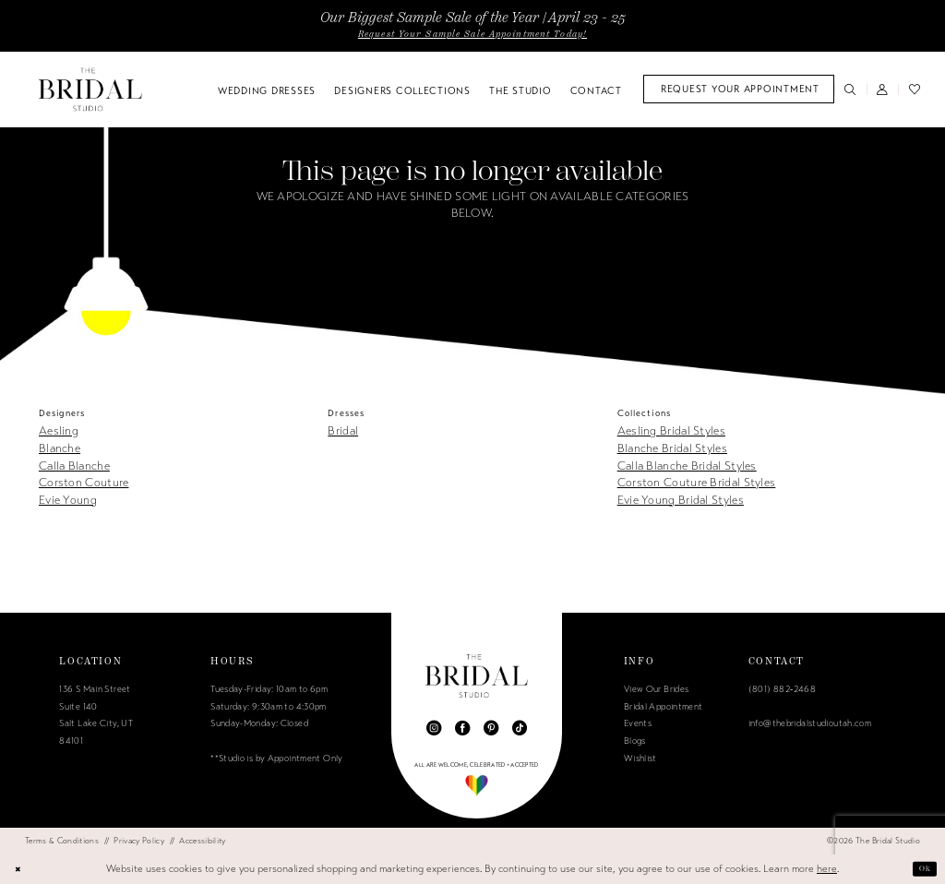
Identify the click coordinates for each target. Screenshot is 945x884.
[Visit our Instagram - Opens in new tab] (433, 728)
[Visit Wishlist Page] (914, 89)
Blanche (59, 448)
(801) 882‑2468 (782, 689)
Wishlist (640, 758)
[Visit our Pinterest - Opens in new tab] (491, 728)
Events (638, 723)
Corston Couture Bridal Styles (696, 482)
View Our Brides (656, 689)
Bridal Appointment (663, 706)
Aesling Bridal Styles (671, 431)
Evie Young (68, 500)
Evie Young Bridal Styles (680, 500)
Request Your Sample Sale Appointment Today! (472, 34)
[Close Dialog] (20, 869)
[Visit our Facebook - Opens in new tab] (462, 728)
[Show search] (850, 89)
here (827, 869)
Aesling (58, 431)
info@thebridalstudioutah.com (809, 723)
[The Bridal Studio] (90, 89)
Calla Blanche (74, 466)
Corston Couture (83, 482)
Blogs (635, 741)
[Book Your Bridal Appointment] (738, 89)
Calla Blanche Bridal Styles (687, 466)
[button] (883, 89)
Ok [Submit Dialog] (921, 869)
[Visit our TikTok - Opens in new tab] (519, 728)
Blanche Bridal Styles (672, 448)
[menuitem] (738, 89)
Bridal (343, 431)
